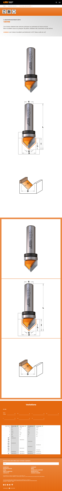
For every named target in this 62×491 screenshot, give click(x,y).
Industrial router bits (12, 6)
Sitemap (13, 481)
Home (4, 6)
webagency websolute (9, 488)
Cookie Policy (9, 481)
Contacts (6, 473)
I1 (46, 413)
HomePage (6, 467)
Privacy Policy (5, 481)
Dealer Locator (7, 468)
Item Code (4, 413)
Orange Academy (35, 473)
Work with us (34, 471)
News (32, 468)
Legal (4, 470)
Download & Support (37, 470)
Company (33, 467)
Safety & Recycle (7, 471)
